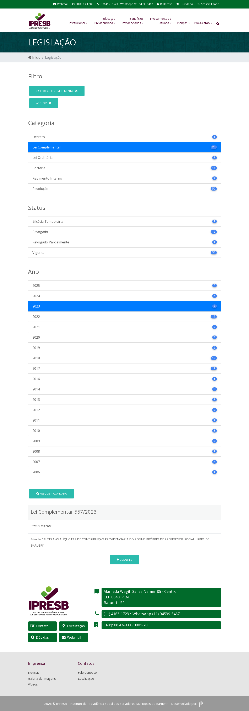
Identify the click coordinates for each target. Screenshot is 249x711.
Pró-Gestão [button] (203, 23)
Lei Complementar (56, 91)
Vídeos (33, 684)
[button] (208, 4)
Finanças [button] (183, 23)
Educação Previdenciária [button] (104, 21)
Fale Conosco (87, 672)
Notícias (33, 672)
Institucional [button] (78, 23)
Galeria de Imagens (42, 678)
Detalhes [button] (124, 560)
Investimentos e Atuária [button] (161, 21)
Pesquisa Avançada (51, 493)
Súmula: (36, 539)
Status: (35, 526)
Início (34, 57)
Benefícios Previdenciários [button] (132, 21)
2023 (43, 103)
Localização (86, 678)
